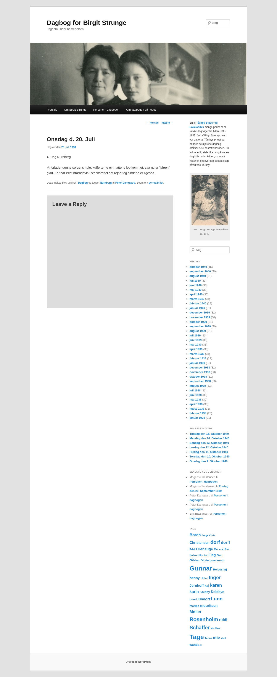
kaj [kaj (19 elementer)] (207, 585)
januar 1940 (197, 308)
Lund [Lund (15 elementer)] (193, 599)
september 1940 (200, 271)
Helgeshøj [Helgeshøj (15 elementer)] (220, 569)
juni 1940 (196, 285)
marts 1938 (197, 408)
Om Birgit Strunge (75, 109)
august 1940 (198, 276)
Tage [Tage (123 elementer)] (197, 636)
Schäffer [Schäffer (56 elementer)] (200, 627)
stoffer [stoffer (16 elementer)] (215, 628)
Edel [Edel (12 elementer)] (192, 549)
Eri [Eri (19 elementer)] (216, 549)
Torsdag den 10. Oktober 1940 (210, 456)
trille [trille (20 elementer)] (216, 638)
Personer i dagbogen (106, 109)
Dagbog (83, 182)
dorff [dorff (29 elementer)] (225, 542)
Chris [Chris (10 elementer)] (212, 535)
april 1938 (196, 404)
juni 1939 (196, 340)
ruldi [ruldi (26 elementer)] (223, 620)
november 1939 (200, 317)
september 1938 (200, 381)
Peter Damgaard (125, 182)
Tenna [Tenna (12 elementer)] (208, 638)
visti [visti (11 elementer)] (223, 638)
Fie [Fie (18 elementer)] (226, 549)
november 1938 (200, 372)
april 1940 (196, 294)
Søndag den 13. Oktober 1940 (209, 442)
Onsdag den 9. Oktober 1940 (209, 461)
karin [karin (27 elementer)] (194, 592)
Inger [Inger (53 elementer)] (215, 577)
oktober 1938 (198, 376)
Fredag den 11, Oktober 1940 (209, 452)
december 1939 (200, 312)
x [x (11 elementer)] (200, 645)
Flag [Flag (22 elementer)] (212, 555)
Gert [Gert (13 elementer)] (219, 555)
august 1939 (198, 331)
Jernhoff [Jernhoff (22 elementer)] (197, 585)
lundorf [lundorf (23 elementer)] (204, 599)
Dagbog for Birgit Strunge (86, 22)
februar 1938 (198, 413)
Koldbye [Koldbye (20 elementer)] (217, 592)
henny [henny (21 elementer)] (195, 578)
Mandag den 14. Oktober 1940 (209, 438)
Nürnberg (106, 182)
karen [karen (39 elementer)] (216, 585)
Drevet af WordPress (138, 661)
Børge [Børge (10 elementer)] (205, 535)
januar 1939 (197, 363)
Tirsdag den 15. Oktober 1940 (209, 433)
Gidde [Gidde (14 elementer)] (205, 560)
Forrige (152, 122)
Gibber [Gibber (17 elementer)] (195, 560)
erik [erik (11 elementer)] (221, 549)
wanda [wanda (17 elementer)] (194, 644)
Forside (52, 109)
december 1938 (200, 367)
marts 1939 (197, 353)
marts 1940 (197, 299)
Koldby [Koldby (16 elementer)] (205, 592)
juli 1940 (195, 280)
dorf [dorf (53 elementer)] (215, 542)
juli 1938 (195, 390)
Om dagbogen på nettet (141, 109)
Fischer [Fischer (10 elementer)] (203, 555)
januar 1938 (197, 417)
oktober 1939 (198, 321)
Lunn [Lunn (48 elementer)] (217, 598)
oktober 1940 (198, 266)
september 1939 (200, 326)
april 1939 (196, 349)
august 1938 (198, 385)
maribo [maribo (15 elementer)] (194, 606)
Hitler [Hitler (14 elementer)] (204, 578)
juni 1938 (196, 395)
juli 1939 (195, 335)
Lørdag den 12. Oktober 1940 (209, 447)
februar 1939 (198, 358)
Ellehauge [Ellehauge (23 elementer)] (204, 549)
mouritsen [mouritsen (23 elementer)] (208, 606)
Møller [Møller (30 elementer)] (195, 611)
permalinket (156, 182)
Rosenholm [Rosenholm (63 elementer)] (204, 619)
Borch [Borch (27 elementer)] (195, 535)
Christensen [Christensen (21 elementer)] (199, 543)
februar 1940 (198, 303)
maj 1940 (195, 289)
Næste (167, 122)
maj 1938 (195, 399)
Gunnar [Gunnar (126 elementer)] (201, 568)
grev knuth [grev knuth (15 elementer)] (216, 560)
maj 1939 (195, 344)
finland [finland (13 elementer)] (194, 555)
